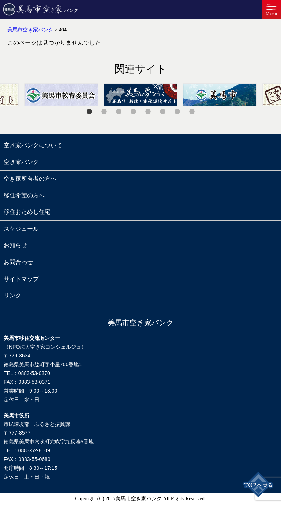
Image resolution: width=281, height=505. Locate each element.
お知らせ (15, 245)
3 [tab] (118, 111)
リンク (12, 295)
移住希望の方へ (24, 195)
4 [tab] (133, 111)
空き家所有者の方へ (30, 178)
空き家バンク (21, 162)
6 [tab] (162, 111)
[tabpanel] (141, 94)
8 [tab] (191, 111)
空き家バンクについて (33, 145)
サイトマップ (21, 279)
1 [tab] (89, 111)
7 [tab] (177, 111)
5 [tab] (147, 111)
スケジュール (21, 229)
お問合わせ (18, 262)
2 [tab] (104, 111)
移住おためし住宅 (27, 212)
